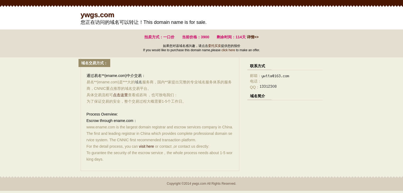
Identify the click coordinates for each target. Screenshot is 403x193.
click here (228, 50)
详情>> (253, 37)
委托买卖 (214, 46)
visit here (146, 146)
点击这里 (120, 95)
